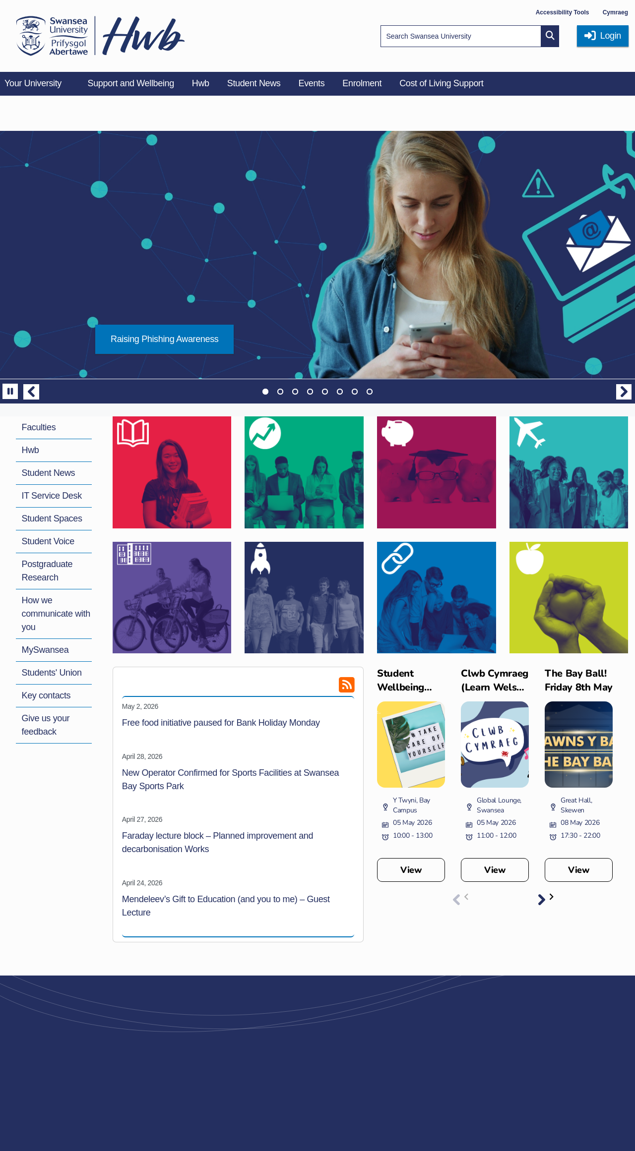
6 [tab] (340, 392)
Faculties (39, 427)
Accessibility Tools (562, 12)
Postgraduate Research (47, 570)
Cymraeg (615, 12)
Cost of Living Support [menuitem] (441, 83)
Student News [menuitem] (254, 83)
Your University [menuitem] (33, 83)
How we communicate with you (56, 613)
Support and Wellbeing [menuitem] (131, 83)
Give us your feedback (46, 725)
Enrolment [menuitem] (361, 83)
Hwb (30, 450)
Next (624, 392)
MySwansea (45, 650)
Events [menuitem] (311, 83)
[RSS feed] (330, 688)
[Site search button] (550, 36)
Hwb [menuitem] (200, 83)
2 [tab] (280, 392)
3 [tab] (295, 392)
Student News (48, 473)
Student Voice (48, 541)
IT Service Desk (52, 496)
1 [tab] (265, 392)
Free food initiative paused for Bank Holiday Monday (221, 723)
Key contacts (46, 695)
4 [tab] (310, 392)
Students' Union (52, 673)
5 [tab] (325, 392)
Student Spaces (52, 518)
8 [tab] (370, 392)
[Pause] (10, 392)
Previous (31, 392)
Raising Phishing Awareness (164, 339)
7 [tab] (355, 392)
